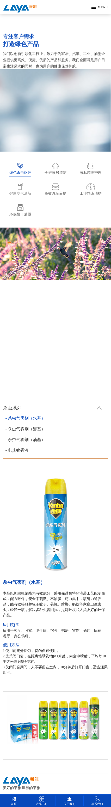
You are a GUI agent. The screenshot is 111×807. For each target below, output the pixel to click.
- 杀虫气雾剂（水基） (25, 418)
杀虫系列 (52, 408)
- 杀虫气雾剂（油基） (25, 439)
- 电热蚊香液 (17, 450)
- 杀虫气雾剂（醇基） (25, 429)
